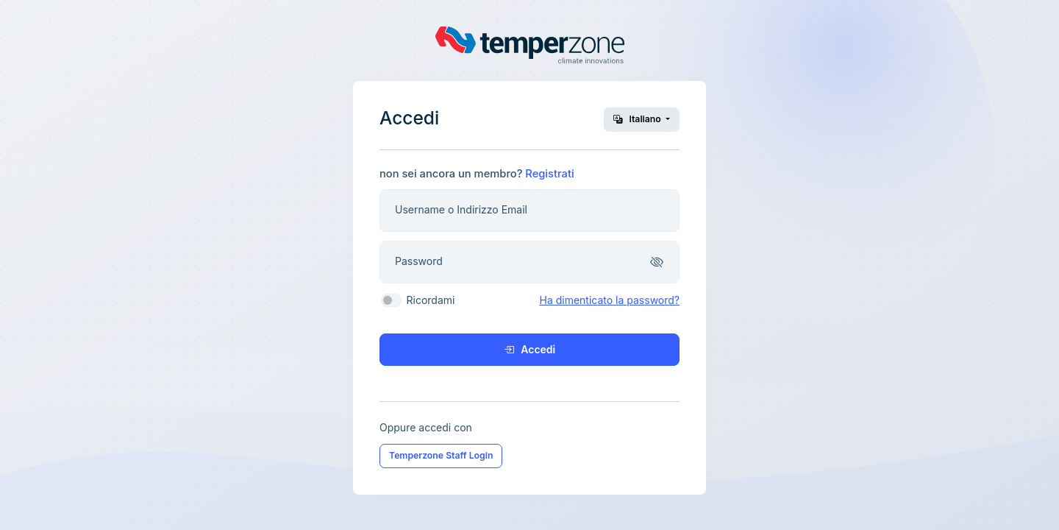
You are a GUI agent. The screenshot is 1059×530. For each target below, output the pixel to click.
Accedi (530, 349)
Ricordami (431, 300)
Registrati (549, 173)
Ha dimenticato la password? (609, 300)
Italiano (638, 118)
